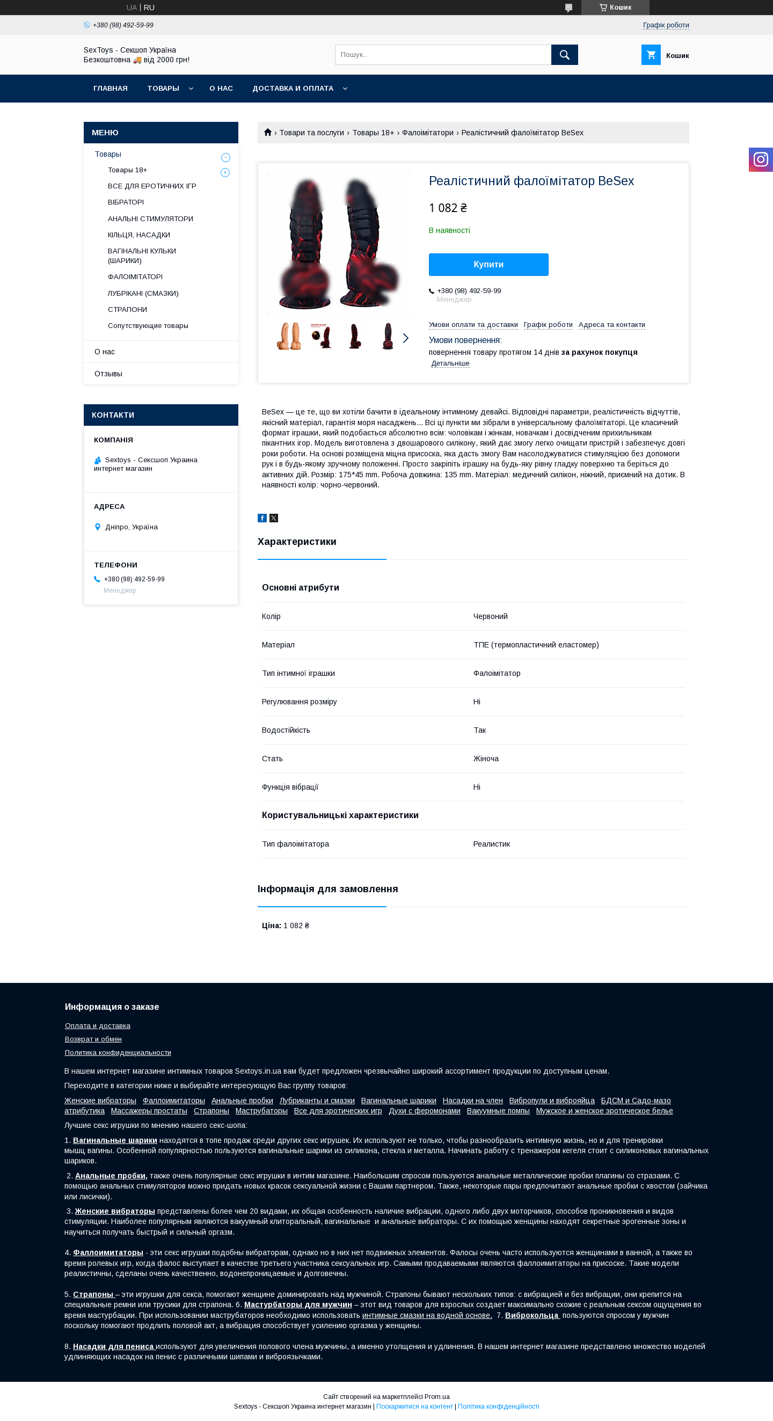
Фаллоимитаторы (174, 1100)
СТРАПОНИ (127, 309)
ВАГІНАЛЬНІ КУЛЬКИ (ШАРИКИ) (142, 256)
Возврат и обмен (93, 1039)
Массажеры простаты (149, 1110)
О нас (221, 88)
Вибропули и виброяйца (552, 1100)
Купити (489, 264)
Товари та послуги (311, 132)
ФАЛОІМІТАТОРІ (135, 277)
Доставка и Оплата (292, 88)
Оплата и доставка (97, 1026)
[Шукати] (564, 55)
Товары (163, 88)
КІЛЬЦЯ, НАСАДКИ (139, 235)
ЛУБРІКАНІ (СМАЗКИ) (143, 293)
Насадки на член (473, 1100)
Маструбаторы (262, 1110)
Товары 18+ (373, 132)
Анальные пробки (242, 1100)
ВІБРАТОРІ (126, 202)
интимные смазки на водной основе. (427, 1315)
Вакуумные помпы (498, 1110)
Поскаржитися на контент (414, 1406)
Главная (110, 88)
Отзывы (108, 373)
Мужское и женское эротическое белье (604, 1110)
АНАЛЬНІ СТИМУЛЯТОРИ (150, 219)
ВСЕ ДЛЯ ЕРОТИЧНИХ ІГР (152, 186)
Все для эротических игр (338, 1110)
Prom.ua (437, 1397)
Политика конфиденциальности (118, 1052)
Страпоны (211, 1110)
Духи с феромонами (425, 1110)
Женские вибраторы (100, 1100)
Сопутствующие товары (148, 326)
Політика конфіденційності (498, 1406)
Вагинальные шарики (398, 1100)
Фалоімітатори (428, 132)
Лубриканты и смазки (317, 1100)
